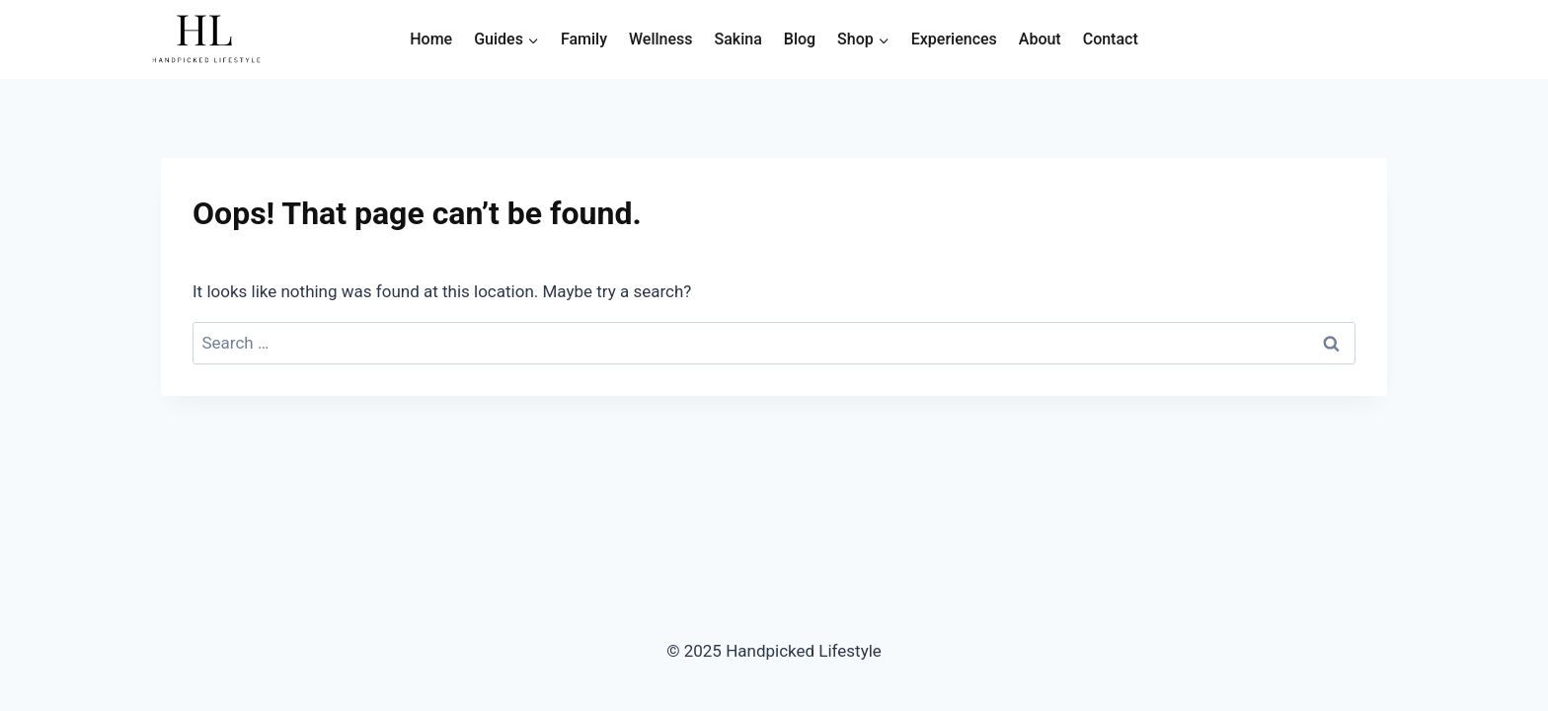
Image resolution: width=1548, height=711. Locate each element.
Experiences (954, 39)
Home (431, 39)
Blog (799, 39)
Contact (1110, 39)
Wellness (661, 39)
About (1040, 39)
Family (584, 39)
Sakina (738, 39)
